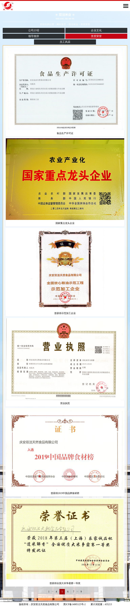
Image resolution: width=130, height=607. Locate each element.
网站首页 (61, 24)
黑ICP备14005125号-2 (75, 604)
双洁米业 (73, 24)
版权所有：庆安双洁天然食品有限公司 (39, 604)
